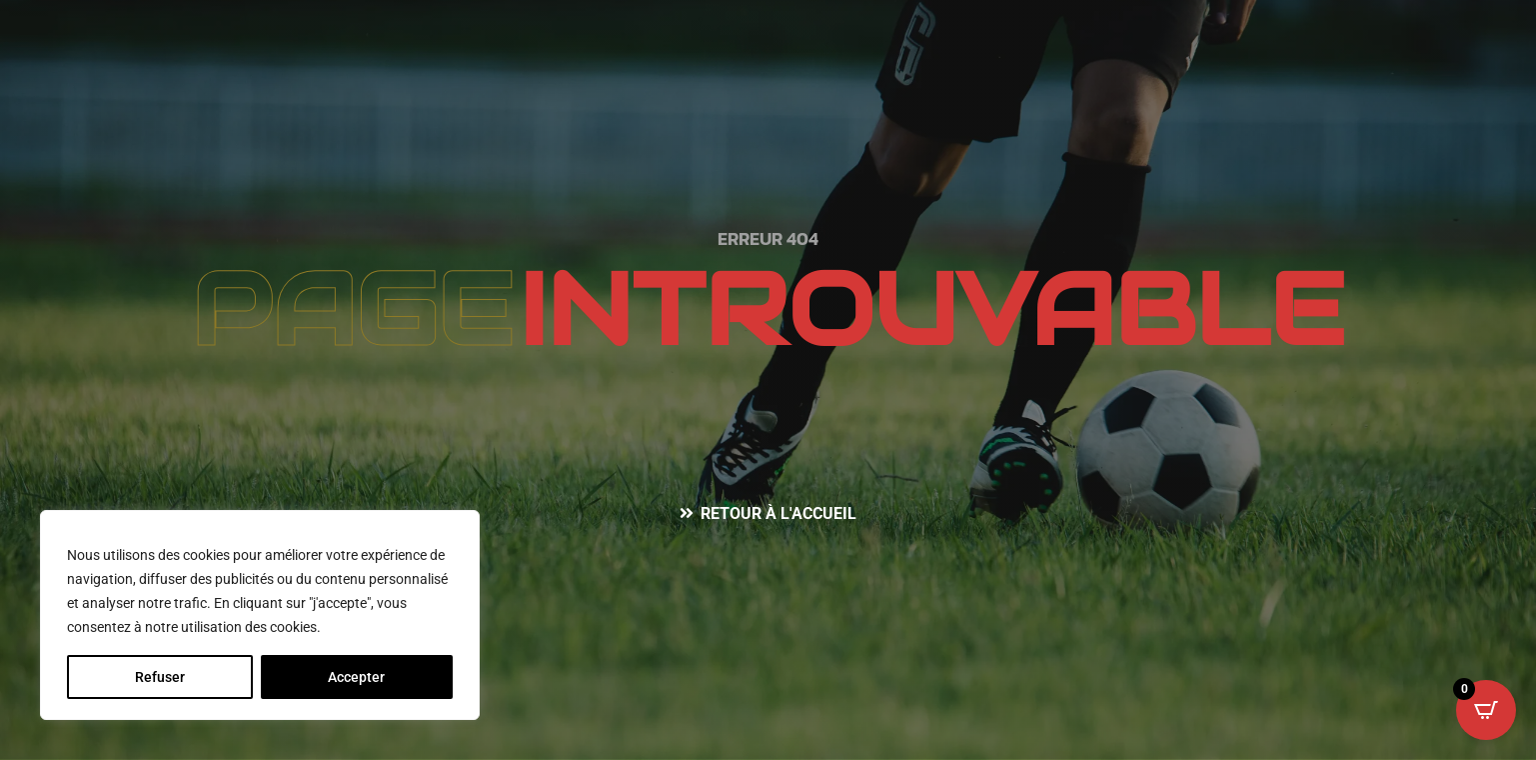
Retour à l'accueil (778, 513)
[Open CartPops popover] (1486, 710)
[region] (260, 615)
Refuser (160, 677)
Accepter (356, 677)
